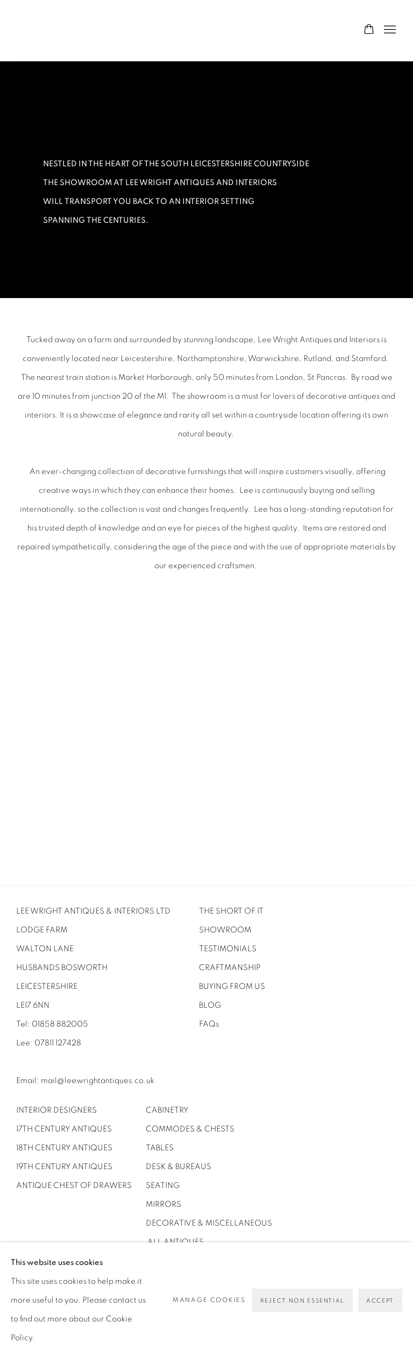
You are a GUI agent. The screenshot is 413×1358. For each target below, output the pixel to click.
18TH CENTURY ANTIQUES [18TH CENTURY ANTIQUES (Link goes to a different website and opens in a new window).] (64, 1148)
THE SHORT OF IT (231, 911)
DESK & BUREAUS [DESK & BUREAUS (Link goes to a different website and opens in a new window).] (178, 1167)
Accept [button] (380, 1301)
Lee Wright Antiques (206, 30)
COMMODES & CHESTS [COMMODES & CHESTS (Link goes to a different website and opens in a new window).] (190, 1129)
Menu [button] (389, 30)
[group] (207, 711)
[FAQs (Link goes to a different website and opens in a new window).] (209, 1024)
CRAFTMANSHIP (230, 968)
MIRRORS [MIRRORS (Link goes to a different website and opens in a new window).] (163, 1204)
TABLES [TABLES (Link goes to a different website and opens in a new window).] (160, 1148)
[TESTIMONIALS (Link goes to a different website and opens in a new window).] (228, 949)
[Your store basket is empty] (368, 30)
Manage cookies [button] (209, 1300)
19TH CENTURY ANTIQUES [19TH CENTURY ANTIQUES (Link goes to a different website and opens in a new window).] (64, 1167)
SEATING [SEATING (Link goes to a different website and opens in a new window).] (163, 1186)
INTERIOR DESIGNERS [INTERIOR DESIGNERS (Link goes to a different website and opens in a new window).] (56, 1110)
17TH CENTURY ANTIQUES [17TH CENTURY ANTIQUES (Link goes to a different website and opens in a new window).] (64, 1129)
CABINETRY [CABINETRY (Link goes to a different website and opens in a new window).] (167, 1110)
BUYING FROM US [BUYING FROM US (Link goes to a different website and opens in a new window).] (233, 986)
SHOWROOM (225, 930)
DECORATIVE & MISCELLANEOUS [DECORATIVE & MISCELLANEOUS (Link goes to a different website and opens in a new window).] (209, 1223)
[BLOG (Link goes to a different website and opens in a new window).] (210, 1005)
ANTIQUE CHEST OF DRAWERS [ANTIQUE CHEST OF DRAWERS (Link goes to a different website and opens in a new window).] (74, 1186)
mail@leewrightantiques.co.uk (97, 1081)
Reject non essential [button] (302, 1301)
